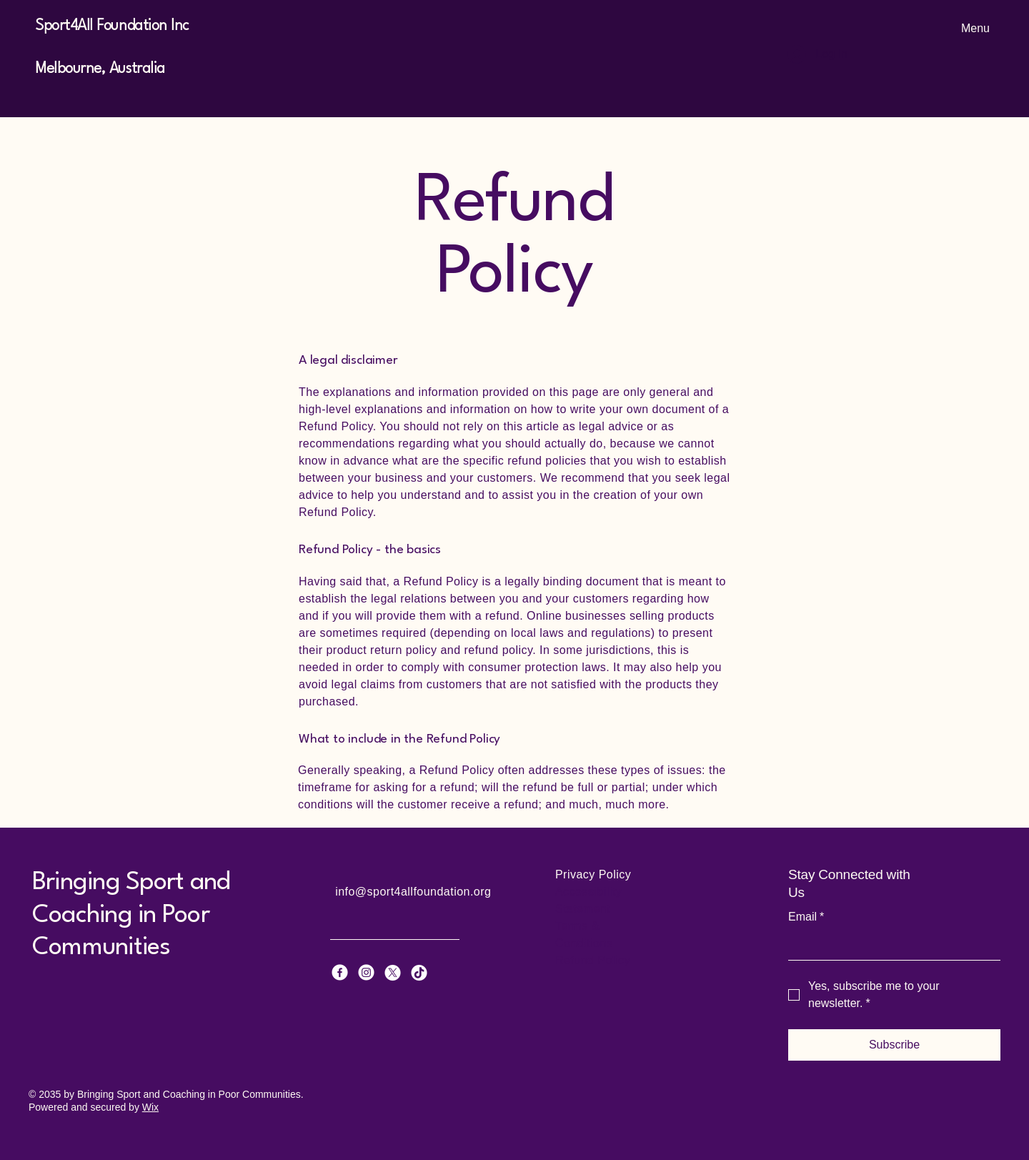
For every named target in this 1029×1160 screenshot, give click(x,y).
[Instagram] (366, 972)
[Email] (890, 945)
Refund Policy (592, 960)
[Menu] (972, 28)
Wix (150, 1107)
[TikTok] (419, 972)
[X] (392, 972)
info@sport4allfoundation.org (413, 892)
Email (806, 917)
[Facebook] (339, 972)
